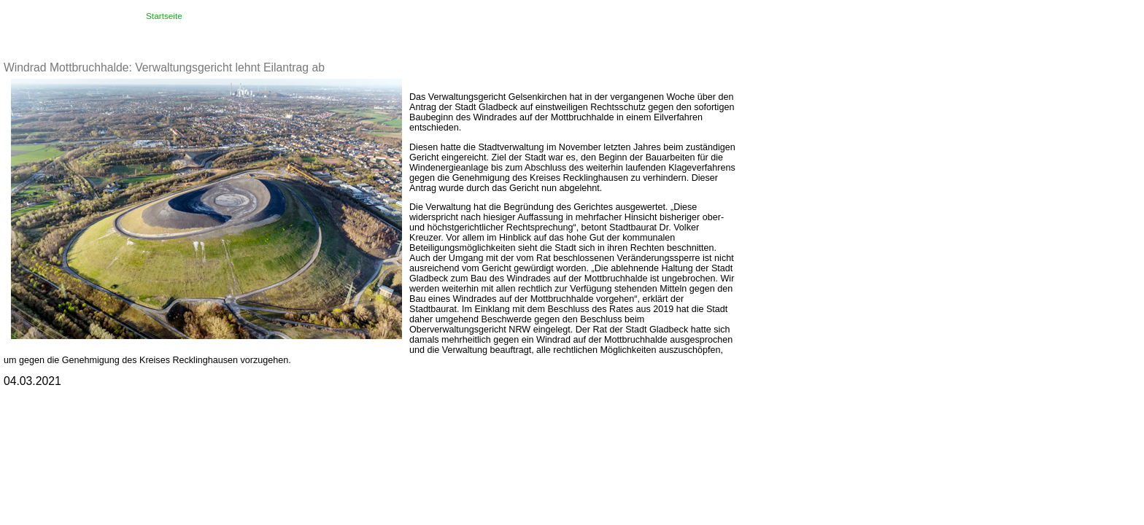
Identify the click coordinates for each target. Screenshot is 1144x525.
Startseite (164, 16)
